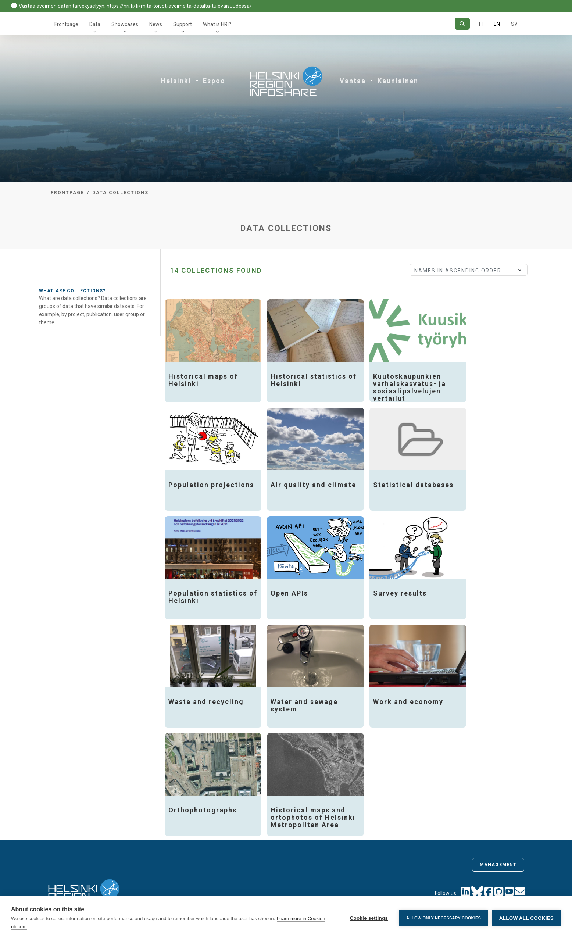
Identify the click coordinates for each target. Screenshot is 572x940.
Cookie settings (369, 918)
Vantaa (353, 81)
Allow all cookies (526, 918)
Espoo (214, 81)
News (155, 24)
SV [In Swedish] (514, 24)
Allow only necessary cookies (443, 918)
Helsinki (176, 81)
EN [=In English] (497, 24)
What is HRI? (217, 24)
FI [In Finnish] (481, 24)
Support (182, 24)
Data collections (120, 192)
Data (94, 24)
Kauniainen (398, 81)
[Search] (462, 24)
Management (498, 864)
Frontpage (66, 24)
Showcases (124, 24)
